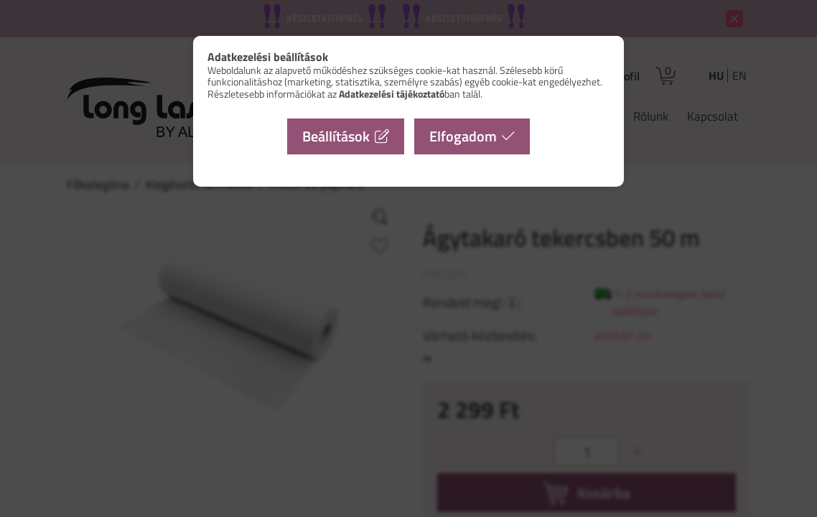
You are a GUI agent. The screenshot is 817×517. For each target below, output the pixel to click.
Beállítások (336, 136)
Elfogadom (463, 136)
